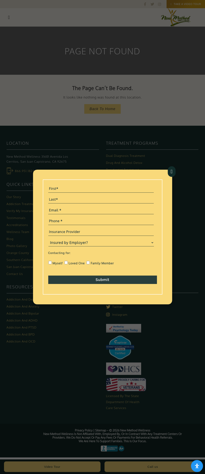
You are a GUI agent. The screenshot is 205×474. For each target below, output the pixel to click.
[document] (102, 237)
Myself (57, 261)
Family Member (102, 261)
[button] (171, 171)
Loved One (77, 261)
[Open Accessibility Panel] (197, 466)
